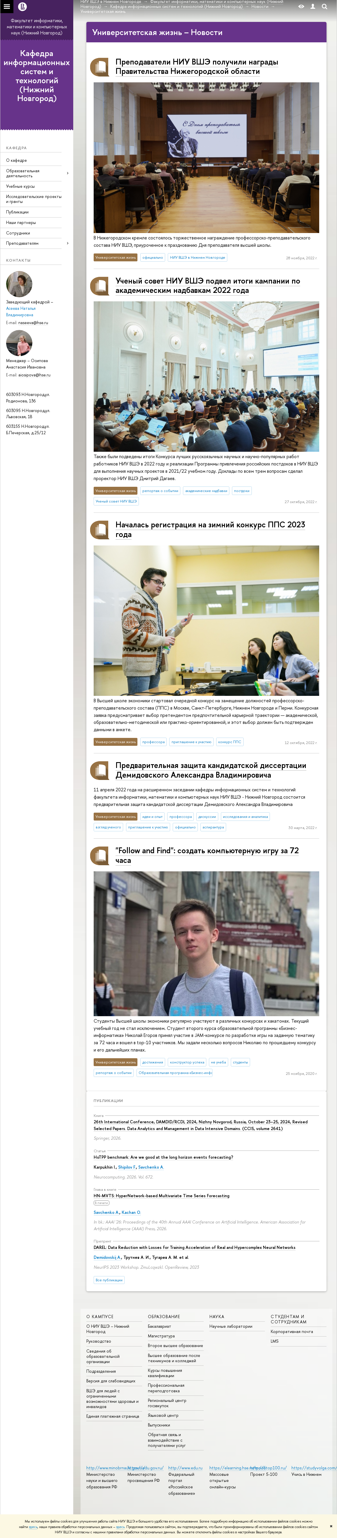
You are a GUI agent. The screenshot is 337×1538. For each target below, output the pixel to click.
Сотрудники (18, 233)
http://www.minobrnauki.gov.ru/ (115, 1468)
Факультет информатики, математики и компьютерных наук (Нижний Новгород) (37, 26)
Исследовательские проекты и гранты (34, 199)
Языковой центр (163, 1415)
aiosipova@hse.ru (34, 375)
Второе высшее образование (175, 1345)
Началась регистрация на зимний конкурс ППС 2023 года (210, 529)
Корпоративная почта (292, 1331)
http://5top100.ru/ (268, 1468)
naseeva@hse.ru (33, 322)
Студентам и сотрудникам (289, 1319)
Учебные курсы (20, 186)
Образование (164, 1316)
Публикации (17, 212)
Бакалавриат (159, 1326)
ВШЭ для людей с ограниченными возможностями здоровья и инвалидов (112, 1399)
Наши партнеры (21, 222)
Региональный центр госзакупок (167, 1403)
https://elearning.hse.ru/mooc (237, 1468)
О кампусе (100, 1316)
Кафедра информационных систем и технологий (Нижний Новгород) (37, 76)
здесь (33, 1527)
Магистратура (161, 1336)
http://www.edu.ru (185, 1468)
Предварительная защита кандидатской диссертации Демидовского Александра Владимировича (211, 770)
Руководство (98, 1341)
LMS (274, 1341)
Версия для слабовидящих (110, 1381)
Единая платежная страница (112, 1416)
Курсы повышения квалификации (165, 1372)
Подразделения (101, 1371)
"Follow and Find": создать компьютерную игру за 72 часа (207, 855)
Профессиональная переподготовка (166, 1387)
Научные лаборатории (230, 1326)
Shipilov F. (127, 1167)
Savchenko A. (151, 1167)
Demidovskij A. (107, 1257)
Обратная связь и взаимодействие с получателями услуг (167, 1440)
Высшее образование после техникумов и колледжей (174, 1358)
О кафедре (16, 160)
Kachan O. (131, 1212)
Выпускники (159, 1425)
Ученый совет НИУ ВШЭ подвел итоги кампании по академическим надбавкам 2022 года (208, 285)
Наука (217, 1316)
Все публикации (109, 1280)
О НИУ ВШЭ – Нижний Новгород (107, 1328)
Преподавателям (22, 243)
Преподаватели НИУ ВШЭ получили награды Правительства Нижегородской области (197, 66)
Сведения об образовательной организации (103, 1356)
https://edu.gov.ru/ (146, 1468)
